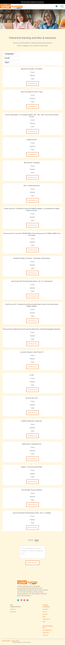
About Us (45, 614)
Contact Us (45, 609)
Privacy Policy (6, 641)
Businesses (13, 611)
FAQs (44, 616)
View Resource (32, 83)
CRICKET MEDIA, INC (48, 627)
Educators (13, 609)
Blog (44, 621)
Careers (45, 611)
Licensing (45, 635)
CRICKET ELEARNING (46, 606)
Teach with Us (46, 619)
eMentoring (46, 632)
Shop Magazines (47, 630)
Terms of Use (15, 641)
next (37, 540)
